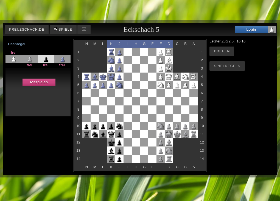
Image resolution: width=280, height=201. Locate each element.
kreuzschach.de (26, 29)
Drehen (222, 51)
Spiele (63, 29)
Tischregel (16, 44)
